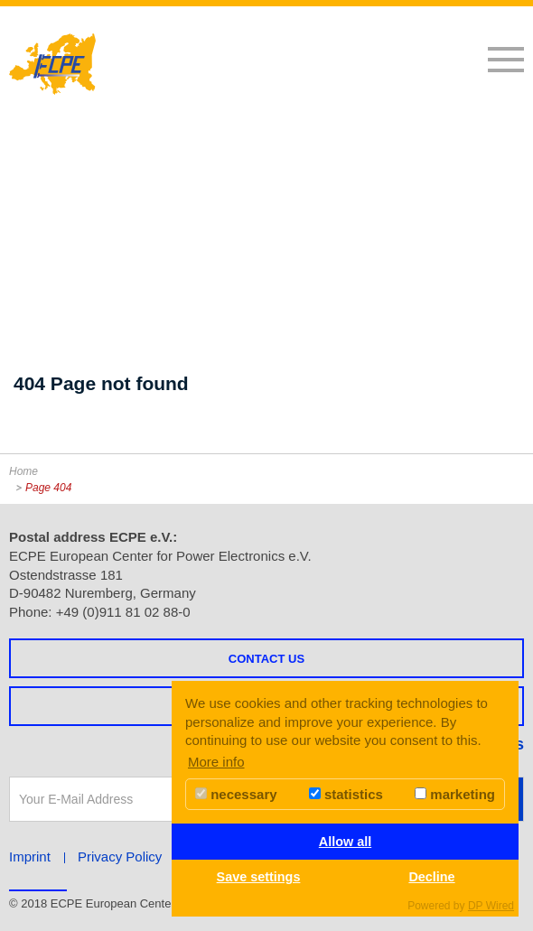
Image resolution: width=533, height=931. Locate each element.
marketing (455, 794)
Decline (431, 877)
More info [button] (216, 761)
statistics (346, 794)
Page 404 (48, 487)
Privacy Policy (120, 856)
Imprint (30, 856)
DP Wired (491, 905)
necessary (236, 794)
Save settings (259, 877)
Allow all (345, 841)
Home (23, 471)
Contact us (266, 659)
